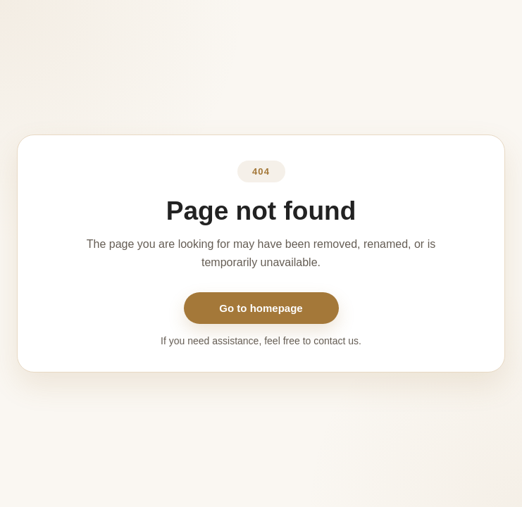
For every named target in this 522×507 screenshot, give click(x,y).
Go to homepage (260, 308)
